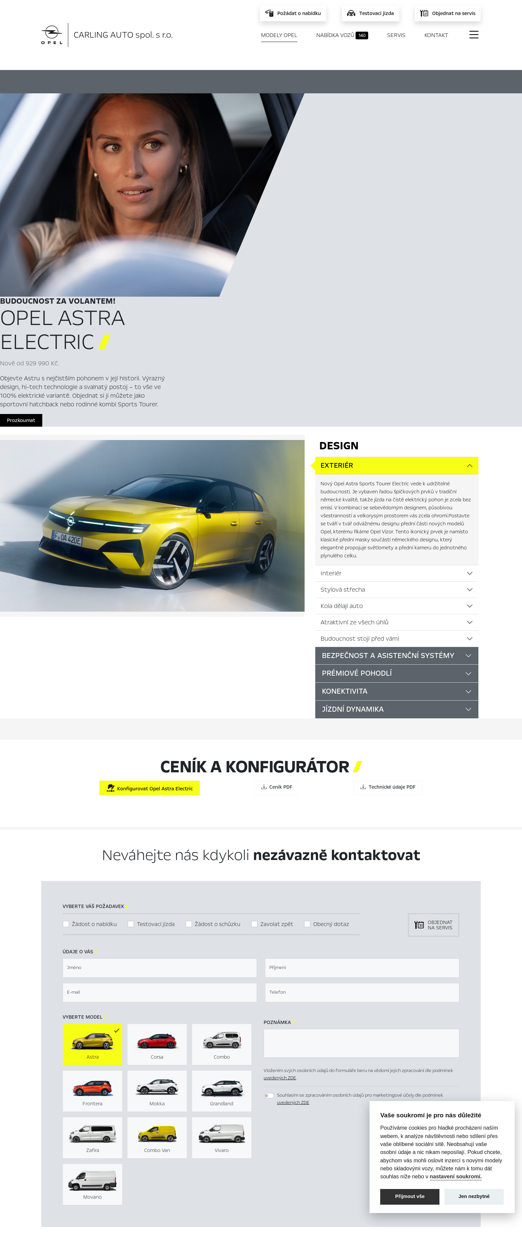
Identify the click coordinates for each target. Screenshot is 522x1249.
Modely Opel (279, 35)
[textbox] (160, 779)
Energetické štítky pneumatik (328, 1181)
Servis (396, 35)
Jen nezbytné (473, 1196)
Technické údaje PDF (388, 599)
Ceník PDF (276, 599)
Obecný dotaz (331, 736)
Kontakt (436, 35)
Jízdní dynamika (353, 521)
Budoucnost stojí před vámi (360, 450)
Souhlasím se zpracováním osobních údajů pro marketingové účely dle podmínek (360, 911)
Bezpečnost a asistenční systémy (388, 467)
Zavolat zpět (276, 736)
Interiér (331, 385)
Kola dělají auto (342, 417)
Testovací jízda (156, 736)
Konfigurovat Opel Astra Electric (150, 600)
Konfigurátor (251, 80)
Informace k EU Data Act (322, 1191)
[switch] (269, 907)
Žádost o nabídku (94, 736)
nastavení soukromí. (456, 1176)
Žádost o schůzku (217, 736)
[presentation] (314, 957)
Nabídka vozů (342, 35)
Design (339, 257)
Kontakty (176, 1202)
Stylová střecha (343, 401)
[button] (422, 957)
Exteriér (337, 277)
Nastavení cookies (314, 1159)
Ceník (314, 80)
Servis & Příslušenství (189, 1181)
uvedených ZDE (280, 890)
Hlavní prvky (177, 80)
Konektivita (345, 503)
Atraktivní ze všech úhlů (355, 434)
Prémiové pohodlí (357, 485)
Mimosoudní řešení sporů (322, 1170)
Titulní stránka (182, 1159)
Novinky (174, 1191)
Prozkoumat (326, 224)
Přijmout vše (410, 1196)
